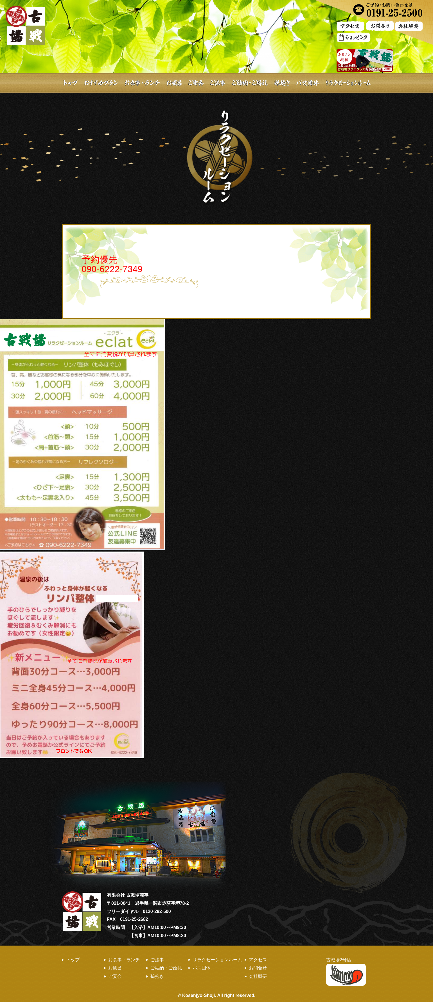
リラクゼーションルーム (217, 959)
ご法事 (217, 83)
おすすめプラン (101, 83)
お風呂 (174, 83)
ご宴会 (196, 83)
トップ (69, 83)
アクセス (258, 959)
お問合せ (258, 967)
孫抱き (281, 83)
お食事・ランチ (142, 83)
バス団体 (307, 83)
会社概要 (258, 976)
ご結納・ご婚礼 (249, 83)
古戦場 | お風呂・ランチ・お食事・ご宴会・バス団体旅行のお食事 (25, 25)
